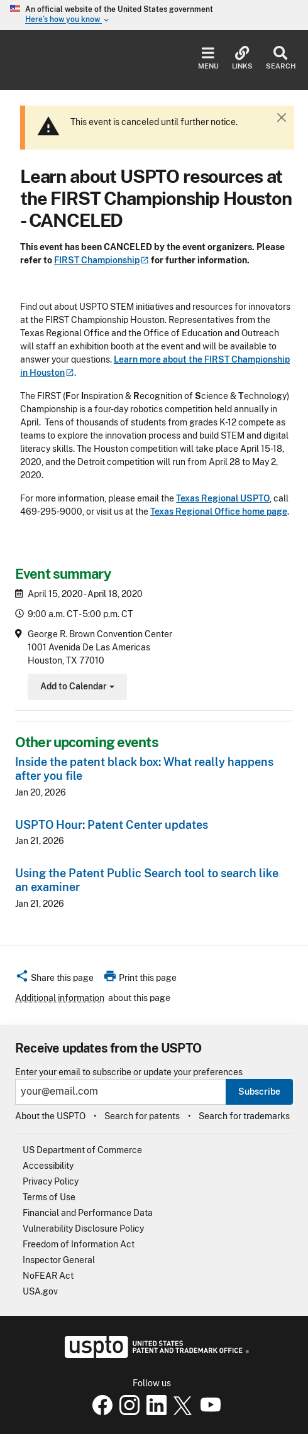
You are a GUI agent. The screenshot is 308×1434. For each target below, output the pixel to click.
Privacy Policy (51, 1181)
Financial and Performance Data (88, 1213)
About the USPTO (50, 1116)
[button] (54, 980)
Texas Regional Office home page (218, 511)
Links (242, 58)
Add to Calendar (76, 687)
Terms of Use (49, 1197)
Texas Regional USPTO (223, 498)
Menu (208, 58)
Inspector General (59, 1260)
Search (280, 58)
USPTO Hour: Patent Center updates (111, 824)
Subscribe (259, 1091)
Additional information (59, 998)
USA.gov (40, 1291)
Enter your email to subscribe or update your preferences (129, 1072)
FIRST (101, 260)
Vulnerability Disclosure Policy (83, 1228)
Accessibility (48, 1166)
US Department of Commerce (82, 1150)
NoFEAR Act (48, 1276)
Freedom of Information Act (79, 1244)
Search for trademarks (244, 1116)
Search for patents (142, 1116)
